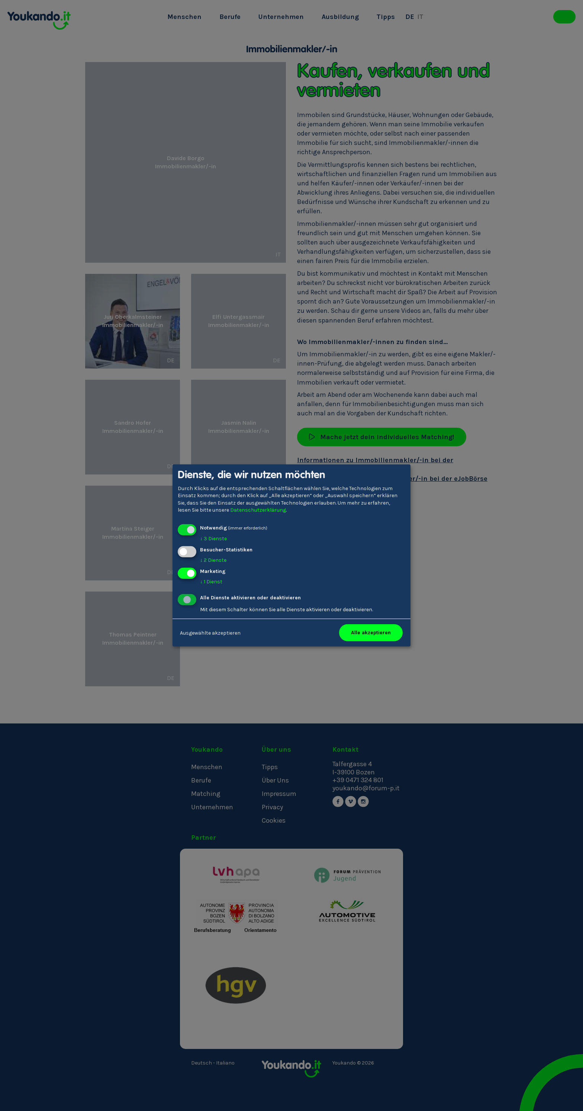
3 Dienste (213, 538)
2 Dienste (213, 560)
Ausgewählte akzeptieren (210, 632)
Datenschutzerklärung (258, 510)
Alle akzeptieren (371, 632)
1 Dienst (211, 581)
